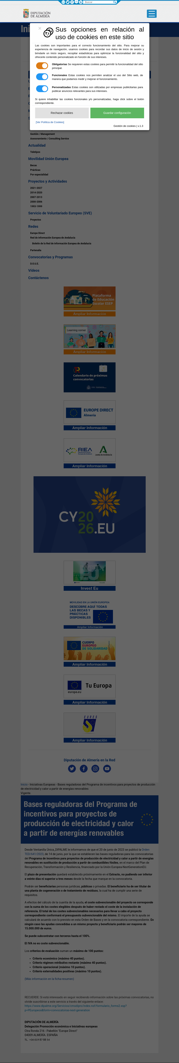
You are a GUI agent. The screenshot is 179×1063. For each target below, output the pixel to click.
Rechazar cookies (62, 112)
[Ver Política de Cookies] (50, 122)
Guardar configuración (117, 112)
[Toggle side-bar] (152, 14)
